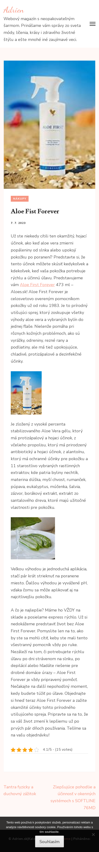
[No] (93, 834)
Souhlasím (49, 842)
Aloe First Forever (37, 285)
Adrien (14, 10)
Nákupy (19, 198)
